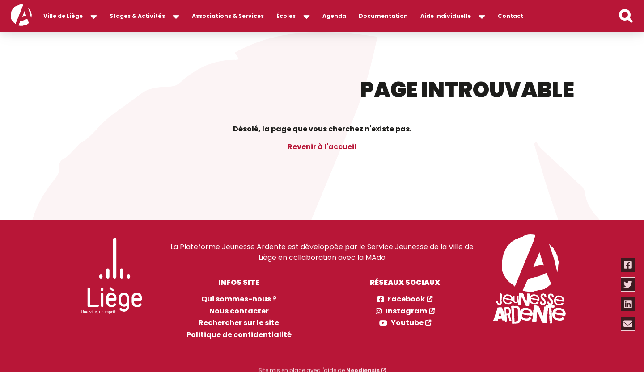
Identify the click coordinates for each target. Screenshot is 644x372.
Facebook (406, 299)
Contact (510, 16)
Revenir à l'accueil (322, 146)
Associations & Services (228, 16)
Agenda (334, 16)
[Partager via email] (628, 324)
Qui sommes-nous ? (238, 299)
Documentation (383, 16)
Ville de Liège (63, 16)
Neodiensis (363, 365)
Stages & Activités (137, 16)
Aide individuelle (445, 16)
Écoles (286, 16)
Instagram (406, 310)
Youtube (407, 322)
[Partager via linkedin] (628, 304)
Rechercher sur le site (239, 322)
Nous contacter (239, 310)
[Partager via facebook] (628, 265)
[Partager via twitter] (628, 284)
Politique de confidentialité (239, 334)
